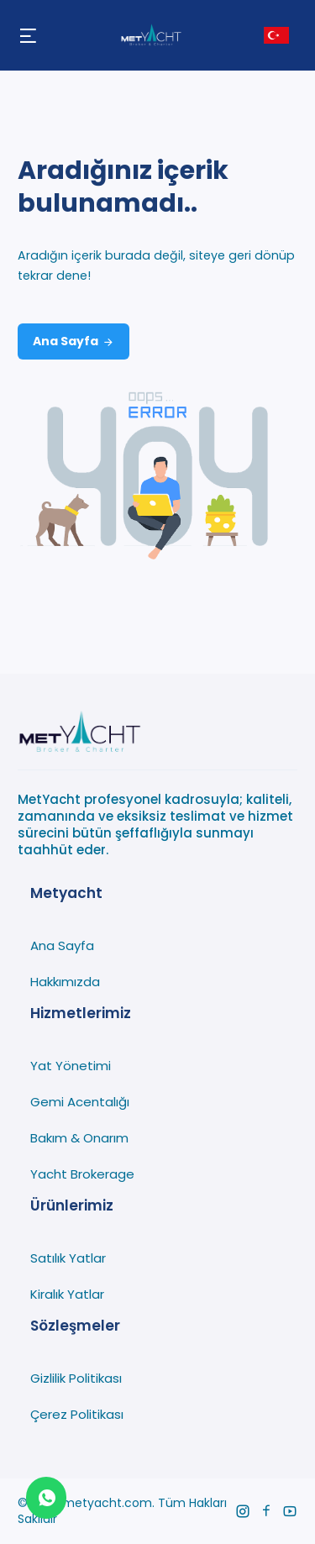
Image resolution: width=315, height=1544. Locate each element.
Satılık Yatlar (68, 1258)
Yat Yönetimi (70, 1065)
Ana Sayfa (73, 343)
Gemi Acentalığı (79, 1102)
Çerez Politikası (76, 1414)
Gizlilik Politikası (76, 1378)
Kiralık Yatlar (67, 1294)
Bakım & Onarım (79, 1138)
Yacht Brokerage (82, 1174)
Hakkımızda (65, 981)
